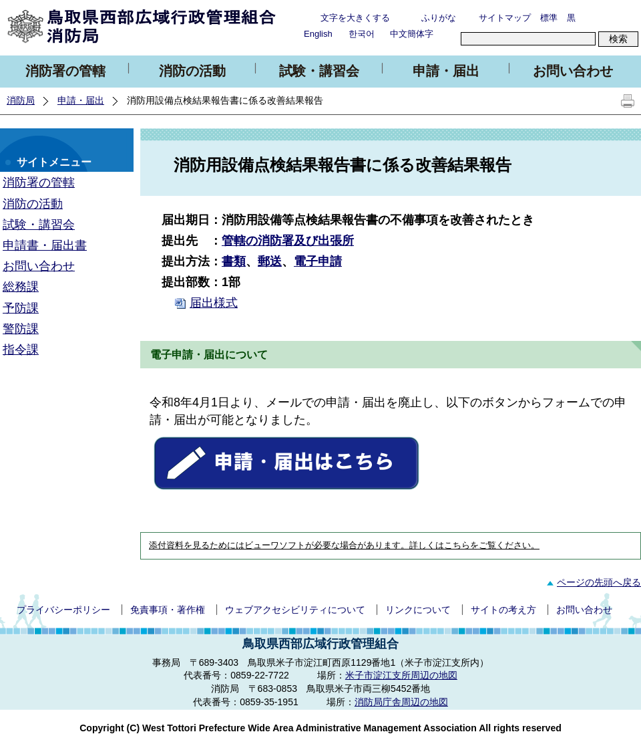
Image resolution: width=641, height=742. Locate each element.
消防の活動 (192, 71)
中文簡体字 (411, 34)
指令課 (21, 349)
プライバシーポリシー (63, 609)
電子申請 (318, 261)
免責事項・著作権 (167, 609)
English (318, 34)
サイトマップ (505, 18)
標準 (549, 18)
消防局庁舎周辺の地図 (401, 702)
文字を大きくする (355, 18)
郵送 (270, 261)
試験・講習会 (319, 71)
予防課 (21, 308)
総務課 (21, 286)
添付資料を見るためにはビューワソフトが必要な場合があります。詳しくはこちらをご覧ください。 (344, 545)
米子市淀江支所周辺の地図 (401, 675)
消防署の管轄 (65, 71)
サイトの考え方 (503, 609)
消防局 (21, 100)
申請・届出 (446, 71)
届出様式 (214, 303)
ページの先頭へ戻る (592, 582)
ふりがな (438, 18)
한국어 (362, 34)
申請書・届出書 (45, 245)
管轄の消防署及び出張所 (288, 240)
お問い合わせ (573, 71)
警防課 (21, 329)
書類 (234, 261)
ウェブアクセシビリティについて (295, 609)
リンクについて (418, 609)
